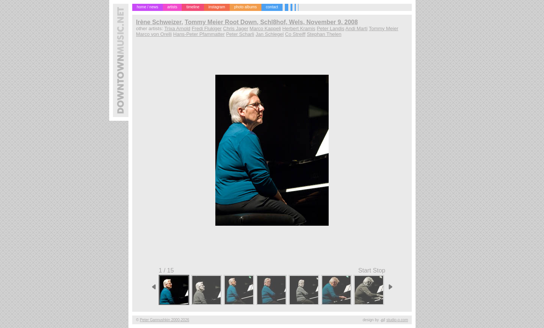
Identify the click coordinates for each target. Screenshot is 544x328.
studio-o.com (397, 320)
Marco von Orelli (154, 34)
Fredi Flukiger (206, 28)
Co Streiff (295, 34)
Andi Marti (356, 28)
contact (272, 7)
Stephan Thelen (324, 34)
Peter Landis (330, 28)
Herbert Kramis (298, 28)
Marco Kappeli (265, 28)
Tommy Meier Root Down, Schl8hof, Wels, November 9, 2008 (271, 22)
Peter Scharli (240, 34)
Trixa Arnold (177, 28)
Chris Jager (235, 28)
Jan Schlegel (269, 34)
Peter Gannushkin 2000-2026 (164, 320)
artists (172, 7)
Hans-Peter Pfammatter (199, 34)
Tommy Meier (383, 28)
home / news (147, 7)
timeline (192, 7)
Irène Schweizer (158, 22)
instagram (217, 7)
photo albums (245, 7)
